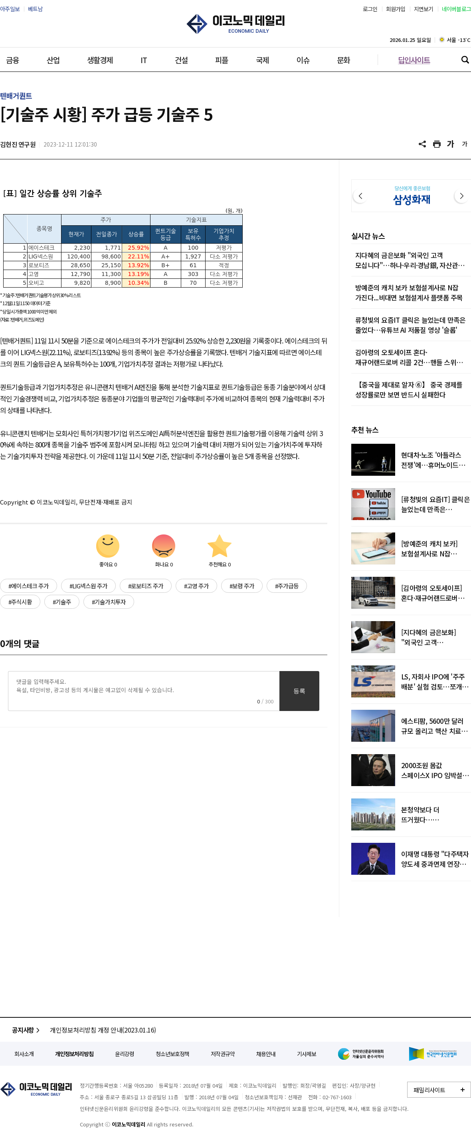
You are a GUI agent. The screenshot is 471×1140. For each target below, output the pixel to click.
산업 (53, 59)
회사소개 (24, 1054)
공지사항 (27, 1030)
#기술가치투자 (109, 602)
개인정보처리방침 (74, 1054)
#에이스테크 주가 (28, 586)
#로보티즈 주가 (145, 586)
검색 (465, 60)
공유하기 (423, 144)
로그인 (370, 9)
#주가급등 (287, 586)
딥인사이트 (414, 59)
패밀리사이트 (429, 1090)
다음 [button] (462, 196)
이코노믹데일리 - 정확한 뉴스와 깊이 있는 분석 (235, 24)
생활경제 (100, 59)
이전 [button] (360, 196)
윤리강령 (124, 1054)
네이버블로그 (456, 9)
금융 (12, 59)
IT (144, 59)
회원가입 (396, 9)
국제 (262, 59)
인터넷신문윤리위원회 (362, 1053)
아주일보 (10, 9)
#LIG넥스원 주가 (88, 586)
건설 (181, 59)
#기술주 (62, 602)
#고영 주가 (196, 586)
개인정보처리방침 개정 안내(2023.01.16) (103, 1030)
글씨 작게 (465, 144)
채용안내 (265, 1054)
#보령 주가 (242, 586)
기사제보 (306, 1054)
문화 (343, 59)
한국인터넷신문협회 (433, 1054)
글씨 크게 (451, 144)
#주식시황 (20, 602)
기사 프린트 (437, 144)
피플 (221, 59)
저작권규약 (223, 1054)
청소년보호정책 (172, 1054)
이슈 (303, 59)
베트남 (35, 9)
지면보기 (423, 9)
